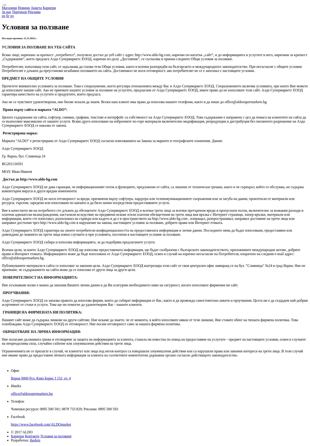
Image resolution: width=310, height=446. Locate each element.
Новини (24, 8)
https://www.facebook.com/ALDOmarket (41, 424)
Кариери (49, 8)
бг (8, 16)
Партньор (19, 12)
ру (12, 16)
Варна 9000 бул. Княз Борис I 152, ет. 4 (41, 378)
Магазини (9, 8)
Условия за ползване (56, 436)
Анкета (36, 8)
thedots (35, 440)
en (3, 16)
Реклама (34, 12)
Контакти (32, 436)
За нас (6, 12)
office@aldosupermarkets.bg (32, 394)
